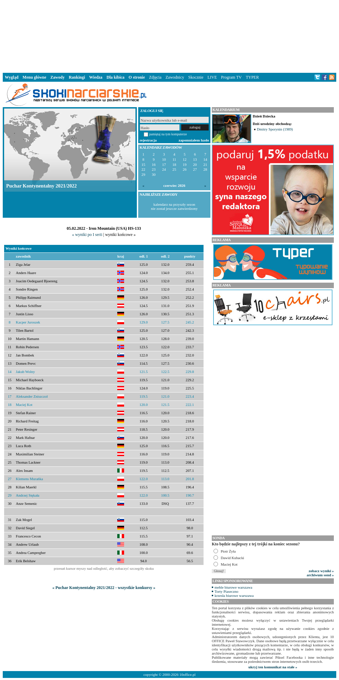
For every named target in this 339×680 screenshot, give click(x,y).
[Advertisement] (169, 35)
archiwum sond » (320, 575)
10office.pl (187, 674)
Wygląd (12, 77)
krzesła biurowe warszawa (234, 595)
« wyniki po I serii (87, 234)
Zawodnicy (175, 77)
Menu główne (34, 77)
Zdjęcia (155, 77)
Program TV (231, 77)
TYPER (252, 77)
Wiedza (95, 77)
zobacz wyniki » (321, 571)
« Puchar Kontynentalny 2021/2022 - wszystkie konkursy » (103, 587)
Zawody (58, 77)
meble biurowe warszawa (233, 587)
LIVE (212, 77)
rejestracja (148, 140)
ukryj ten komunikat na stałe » (273, 667)
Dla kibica (115, 77)
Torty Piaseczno (226, 591)
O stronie (137, 77)
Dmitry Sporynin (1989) (275, 129)
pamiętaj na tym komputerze (168, 134)
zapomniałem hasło (194, 140)
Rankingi (77, 77)
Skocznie (195, 77)
